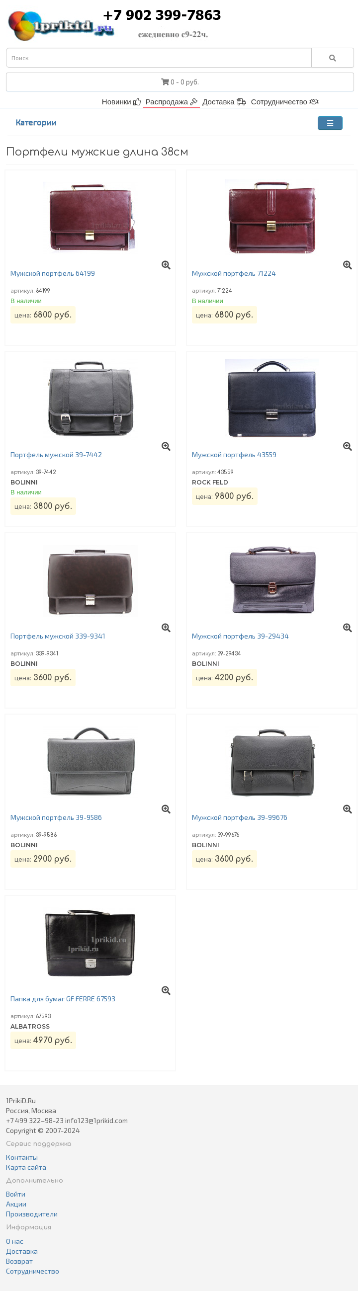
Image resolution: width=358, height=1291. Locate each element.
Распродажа (171, 101)
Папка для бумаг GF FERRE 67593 (62, 998)
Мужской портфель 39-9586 (56, 817)
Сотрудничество (285, 101)
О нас (14, 1241)
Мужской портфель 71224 (234, 273)
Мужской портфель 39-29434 (240, 636)
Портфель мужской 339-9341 (57, 636)
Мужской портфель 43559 (234, 454)
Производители (32, 1214)
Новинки (121, 101)
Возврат (19, 1261)
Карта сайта (26, 1167)
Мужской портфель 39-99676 (239, 817)
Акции (16, 1204)
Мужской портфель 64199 (52, 273)
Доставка (224, 101)
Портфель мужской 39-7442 (56, 454)
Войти (15, 1194)
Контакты (22, 1157)
